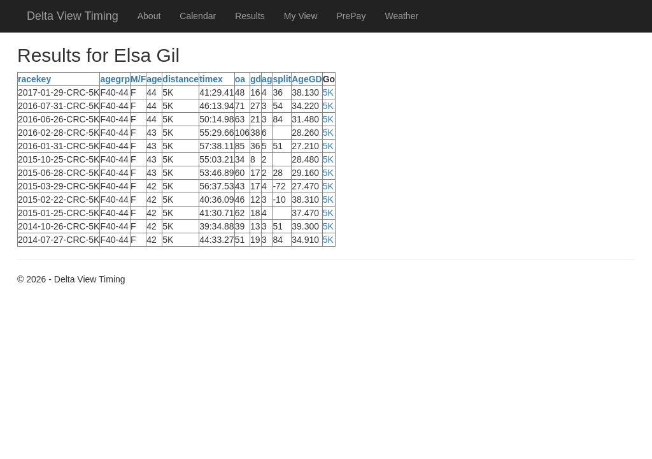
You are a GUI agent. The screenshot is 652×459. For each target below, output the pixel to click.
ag (267, 79)
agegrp (115, 79)
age (154, 79)
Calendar (198, 16)
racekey (34, 79)
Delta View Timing (72, 16)
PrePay (351, 16)
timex (211, 79)
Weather (401, 16)
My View (301, 16)
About (149, 16)
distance (180, 79)
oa (240, 79)
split (282, 79)
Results (250, 16)
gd (255, 79)
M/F (138, 79)
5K (328, 92)
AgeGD (307, 79)
